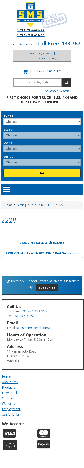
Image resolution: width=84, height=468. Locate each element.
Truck (33, 205)
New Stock (10, 393)
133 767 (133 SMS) (35, 311)
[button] (42, 71)
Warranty (8, 403)
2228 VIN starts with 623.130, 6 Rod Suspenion (42, 253)
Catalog (21, 205)
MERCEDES (47, 205)
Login (32, 53)
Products (25, 44)
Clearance (9, 398)
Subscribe (47, 287)
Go (42, 173)
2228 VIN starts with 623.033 (42, 242)
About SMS (10, 382)
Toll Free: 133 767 (58, 43)
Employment (11, 409)
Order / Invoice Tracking (42, 58)
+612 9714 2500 (25, 316)
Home (9, 44)
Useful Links (10, 414)
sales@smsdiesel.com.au (34, 328)
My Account (46, 53)
